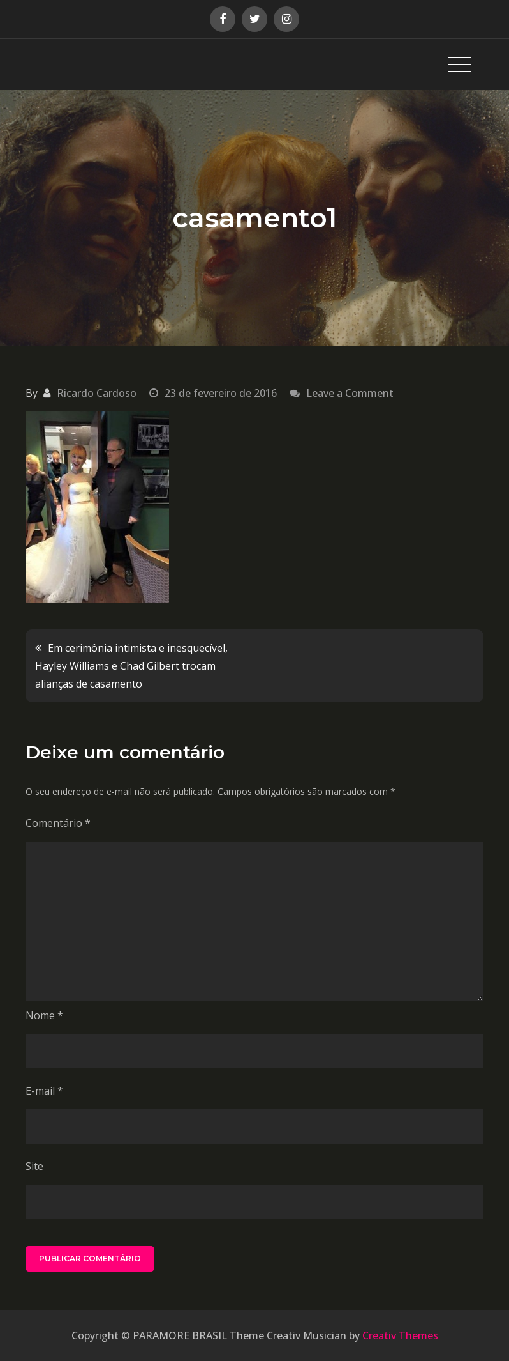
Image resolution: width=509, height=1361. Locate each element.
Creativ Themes (400, 1335)
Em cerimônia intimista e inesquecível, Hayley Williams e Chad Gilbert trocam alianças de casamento (131, 666)
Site (34, 1166)
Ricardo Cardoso (96, 393)
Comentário (58, 823)
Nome (44, 1015)
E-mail (44, 1091)
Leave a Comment (350, 393)
